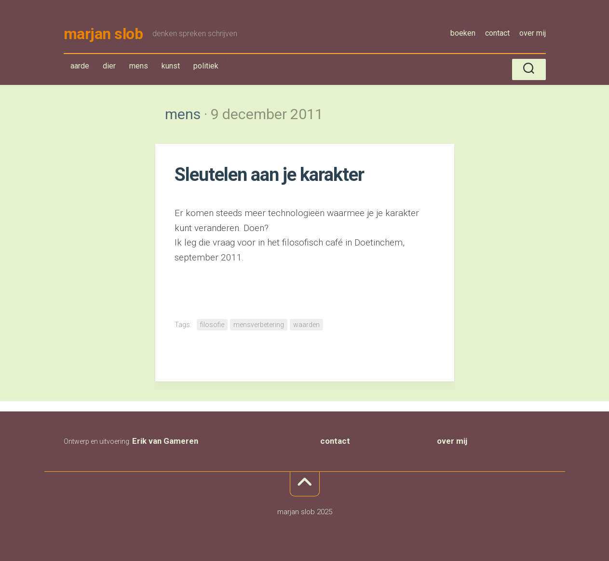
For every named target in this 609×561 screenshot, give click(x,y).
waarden (306, 324)
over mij (532, 33)
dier (109, 65)
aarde (79, 65)
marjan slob (103, 34)
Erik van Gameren (165, 441)
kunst (171, 65)
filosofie (212, 324)
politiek (205, 65)
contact (497, 33)
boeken (462, 33)
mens (141, 67)
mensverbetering (258, 324)
